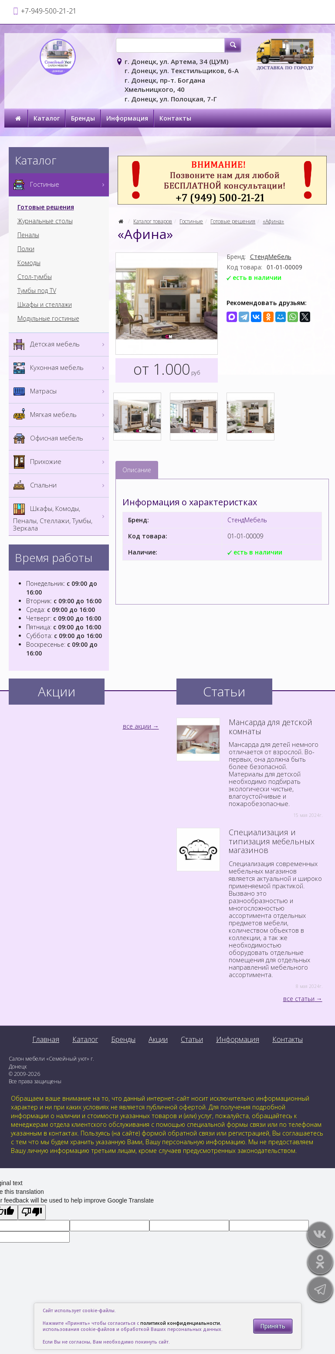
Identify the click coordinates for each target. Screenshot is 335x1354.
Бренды (83, 118)
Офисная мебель (60, 438)
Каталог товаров (152, 221)
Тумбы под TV (36, 290)
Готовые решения (232, 221)
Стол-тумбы (34, 276)
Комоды (29, 262)
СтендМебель (270, 256)
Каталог (47, 118)
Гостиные (191, 221)
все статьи (299, 999)
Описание (136, 470)
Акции (158, 1039)
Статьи (192, 1039)
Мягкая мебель (60, 415)
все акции (137, 726)
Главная (45, 1039)
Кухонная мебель (60, 368)
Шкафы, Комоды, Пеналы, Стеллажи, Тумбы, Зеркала (60, 516)
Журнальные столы (45, 221)
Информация (127, 118)
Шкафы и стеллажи (44, 304)
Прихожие (60, 462)
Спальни (60, 485)
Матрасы (60, 391)
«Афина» (273, 221)
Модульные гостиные (48, 318)
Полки (25, 248)
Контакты (175, 118)
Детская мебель (60, 344)
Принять (272, 1326)
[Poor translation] (32, 1212)
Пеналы (28, 235)
